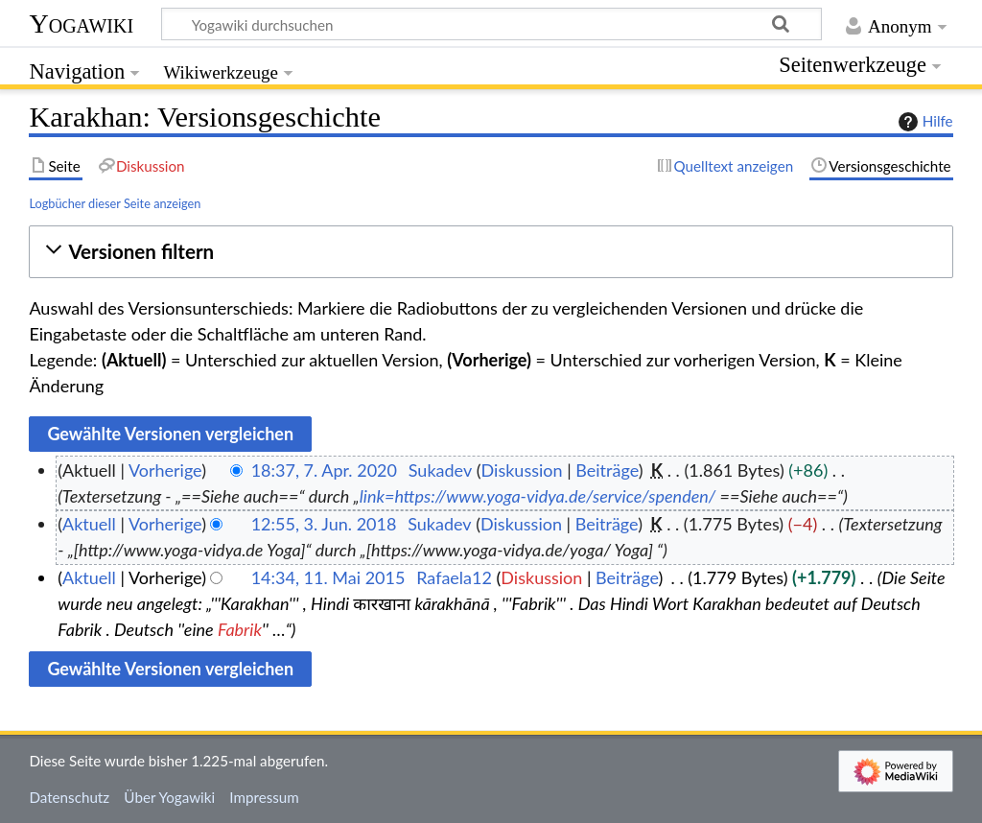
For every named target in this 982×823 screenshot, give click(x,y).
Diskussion (522, 470)
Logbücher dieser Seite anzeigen (114, 203)
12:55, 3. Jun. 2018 (324, 523)
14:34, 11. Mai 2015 (328, 577)
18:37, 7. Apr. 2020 (324, 470)
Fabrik (240, 629)
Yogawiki (81, 23)
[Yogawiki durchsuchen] (491, 24)
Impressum (264, 797)
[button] (490, 251)
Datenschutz (69, 797)
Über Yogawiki (169, 797)
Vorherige (165, 470)
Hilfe (923, 121)
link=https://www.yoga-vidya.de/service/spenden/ (538, 495)
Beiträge (606, 470)
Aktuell (89, 523)
